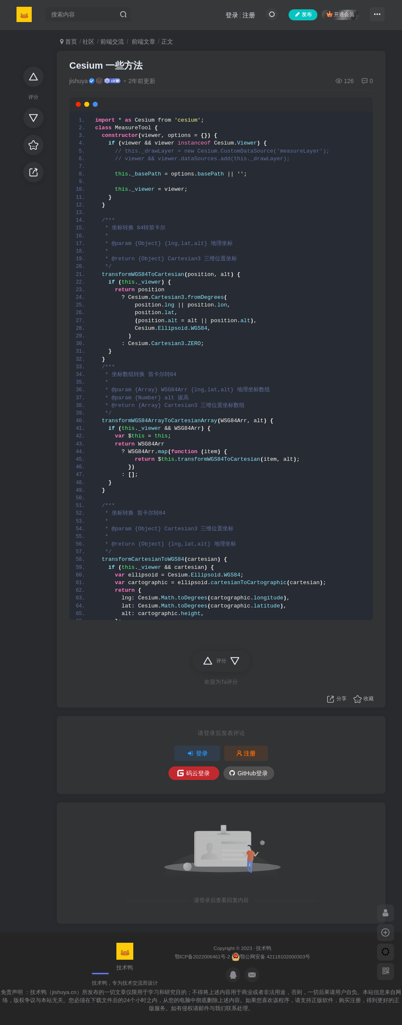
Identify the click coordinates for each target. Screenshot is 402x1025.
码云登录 (193, 773)
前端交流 (112, 41)
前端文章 (142, 41)
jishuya (78, 81)
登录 (232, 15)
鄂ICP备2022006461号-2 (202, 956)
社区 (88, 41)
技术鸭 (263, 948)
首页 (68, 41)
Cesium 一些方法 (106, 65)
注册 (248, 15)
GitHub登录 (248, 773)
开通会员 (340, 14)
